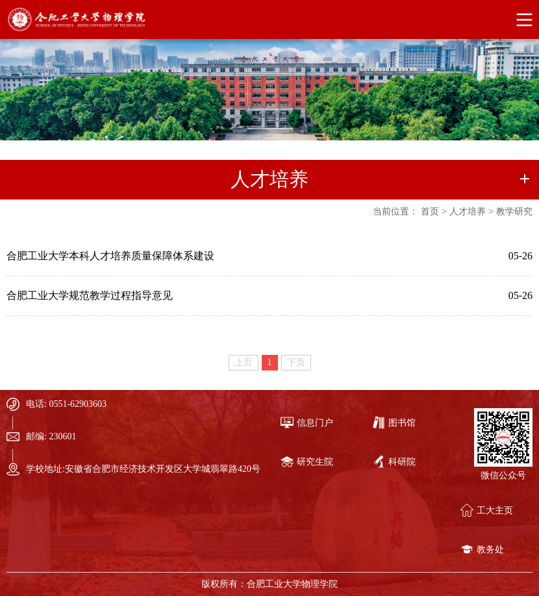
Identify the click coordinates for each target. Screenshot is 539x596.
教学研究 (514, 211)
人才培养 (467, 211)
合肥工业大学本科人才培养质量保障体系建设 (110, 255)
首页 (430, 211)
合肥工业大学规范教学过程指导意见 (89, 295)
